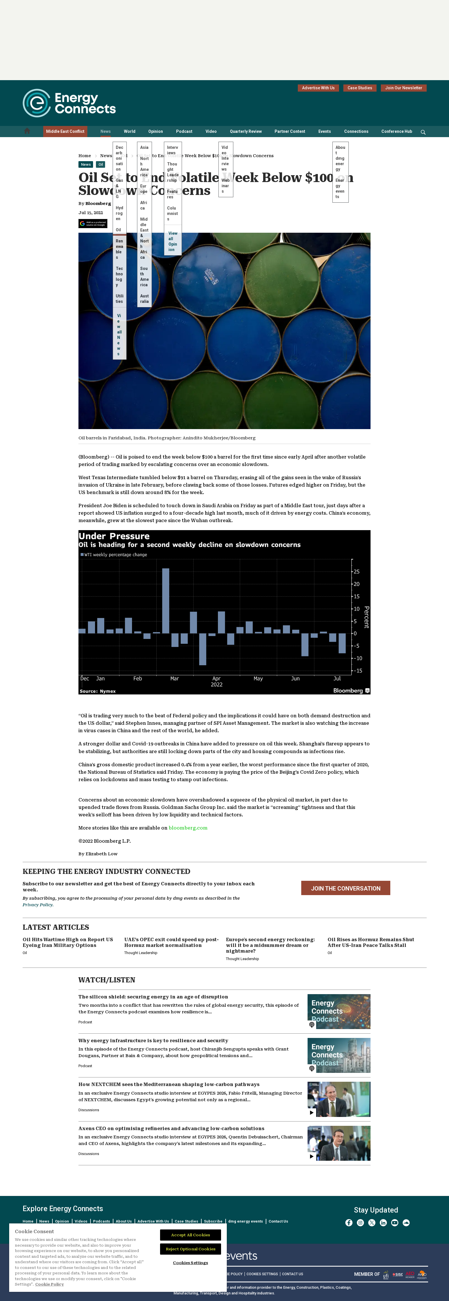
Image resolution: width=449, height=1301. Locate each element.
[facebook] (348, 1222)
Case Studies (360, 88)
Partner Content (290, 131)
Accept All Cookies (190, 1235)
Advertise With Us (318, 88)
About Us (124, 1221)
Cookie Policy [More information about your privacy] (49, 1284)
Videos (81, 1221)
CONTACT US (292, 1274)
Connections (356, 131)
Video (211, 131)
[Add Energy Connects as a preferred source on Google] (92, 223)
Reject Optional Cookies (190, 1249)
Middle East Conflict (65, 131)
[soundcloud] (406, 1222)
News (106, 131)
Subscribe (213, 1221)
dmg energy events (245, 1221)
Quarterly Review (246, 131)
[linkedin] (383, 1222)
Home (84, 155)
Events (324, 131)
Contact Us (278, 1221)
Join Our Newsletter (403, 88)
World (129, 131)
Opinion (155, 131)
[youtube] (394, 1222)
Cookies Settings (262, 1274)
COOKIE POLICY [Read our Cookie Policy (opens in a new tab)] (230, 1274)
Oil (124, 155)
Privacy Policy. (38, 904)
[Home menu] (27, 131)
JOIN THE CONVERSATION (346, 888)
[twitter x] (371, 1222)
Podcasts (101, 1221)
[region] (118, 1257)
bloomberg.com (188, 828)
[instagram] (360, 1222)
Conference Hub (396, 131)
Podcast (184, 131)
